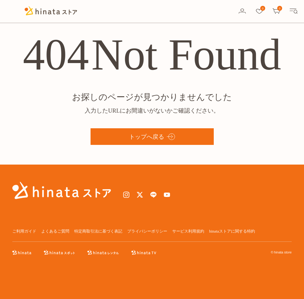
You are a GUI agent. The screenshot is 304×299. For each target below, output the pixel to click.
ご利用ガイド (24, 231)
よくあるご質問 (55, 231)
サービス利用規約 (188, 231)
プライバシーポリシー (147, 231)
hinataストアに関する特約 (232, 231)
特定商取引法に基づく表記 (98, 231)
